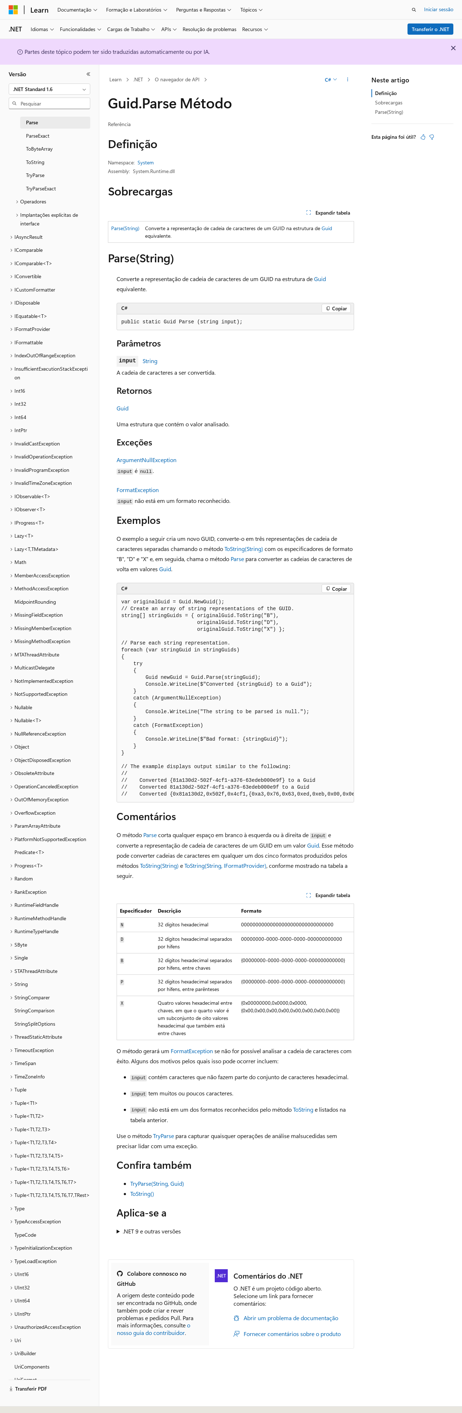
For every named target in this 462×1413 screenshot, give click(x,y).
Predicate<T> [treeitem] (29, 852)
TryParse (163, 1136)
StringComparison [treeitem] (34, 1010)
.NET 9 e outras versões (152, 1231)
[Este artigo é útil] (423, 137)
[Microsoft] (13, 9)
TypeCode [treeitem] (25, 1234)
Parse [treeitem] (32, 122)
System (146, 162)
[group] (235, 698)
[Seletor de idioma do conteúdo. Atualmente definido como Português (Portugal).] (39, 1401)
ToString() (142, 1193)
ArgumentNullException (146, 460)
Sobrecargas (388, 102)
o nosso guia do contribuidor (153, 1328)
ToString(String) (244, 548)
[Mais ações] (347, 80)
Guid (327, 228)
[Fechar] (88, 74)
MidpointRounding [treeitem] (35, 601)
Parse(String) (125, 228)
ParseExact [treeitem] (37, 135)
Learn (115, 79)
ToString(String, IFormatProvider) (225, 865)
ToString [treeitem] (35, 162)
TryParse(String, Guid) (157, 1183)
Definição (386, 93)
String (150, 361)
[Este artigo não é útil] (431, 137)
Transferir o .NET (430, 29)
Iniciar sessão (438, 9)
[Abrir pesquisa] (414, 9)
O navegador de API (177, 79)
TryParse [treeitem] (35, 175)
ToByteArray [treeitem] (39, 148)
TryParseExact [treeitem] (41, 188)
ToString (303, 1109)
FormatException (138, 490)
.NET (138, 79)
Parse (237, 559)
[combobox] (49, 89)
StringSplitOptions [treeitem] (34, 1023)
